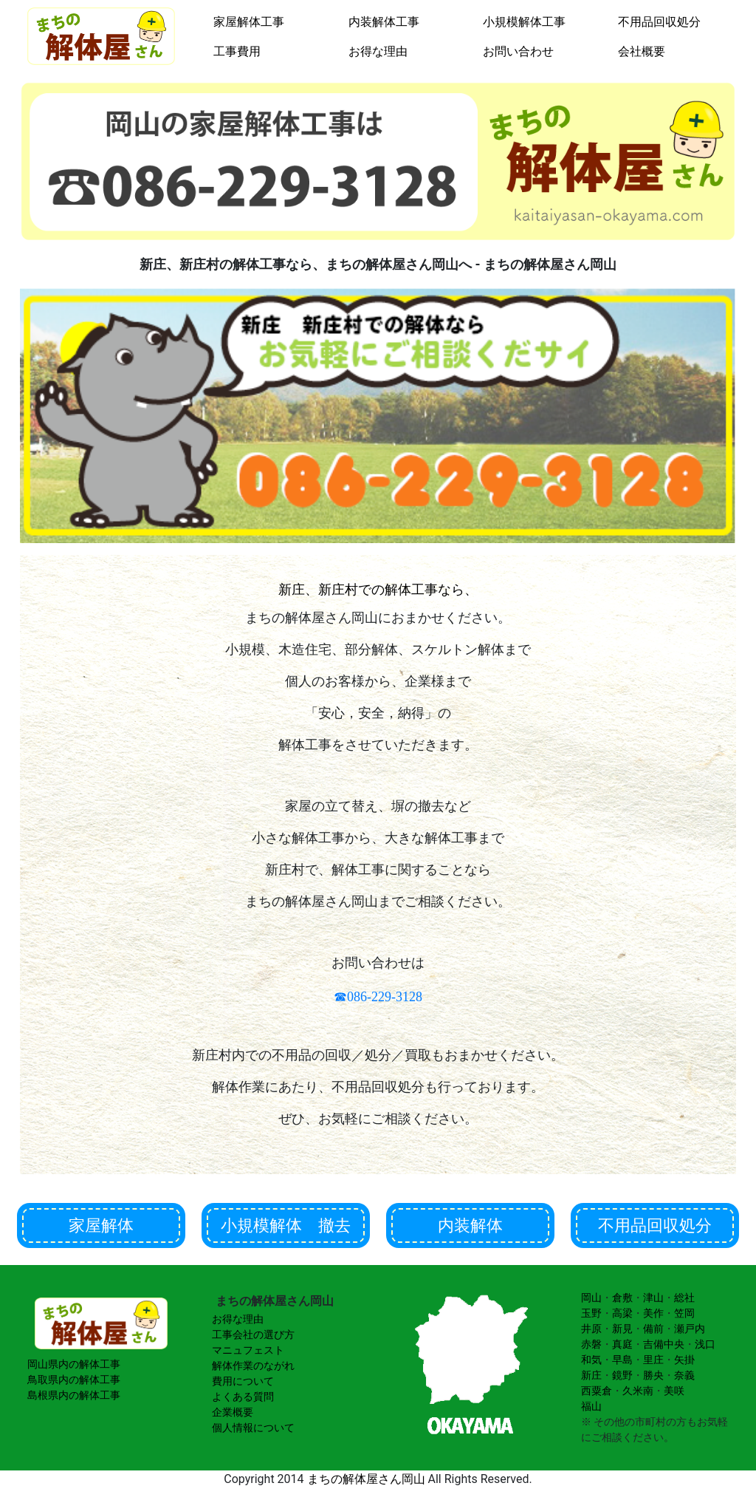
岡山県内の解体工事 (73, 1364)
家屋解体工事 (248, 22)
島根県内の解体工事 (73, 1395)
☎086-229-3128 (378, 996)
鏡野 (622, 1375)
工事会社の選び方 (253, 1334)
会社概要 (641, 51)
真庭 (622, 1344)
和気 (591, 1360)
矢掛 (684, 1360)
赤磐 (591, 1344)
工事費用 (237, 51)
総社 (684, 1297)
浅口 (705, 1344)
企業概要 (232, 1412)
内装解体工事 (383, 22)
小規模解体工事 (524, 22)
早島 (622, 1360)
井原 (591, 1328)
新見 (622, 1328)
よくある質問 (243, 1396)
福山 (591, 1406)
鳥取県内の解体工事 (73, 1379)
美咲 (674, 1391)
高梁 (622, 1313)
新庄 (591, 1375)
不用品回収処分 (659, 22)
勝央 (653, 1375)
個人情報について (253, 1427)
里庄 (653, 1360)
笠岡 (684, 1313)
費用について (243, 1381)
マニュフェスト (248, 1350)
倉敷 (622, 1297)
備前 (653, 1328)
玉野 (591, 1313)
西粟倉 (596, 1391)
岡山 (591, 1297)
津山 (653, 1297)
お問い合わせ (518, 51)
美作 (653, 1313)
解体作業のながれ (253, 1365)
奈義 (684, 1375)
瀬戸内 (689, 1328)
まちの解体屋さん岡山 (366, 1479)
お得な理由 (378, 51)
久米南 (637, 1391)
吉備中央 (663, 1344)
